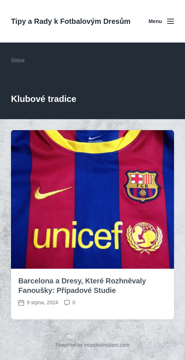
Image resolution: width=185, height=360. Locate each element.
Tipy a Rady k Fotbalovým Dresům (70, 21)
